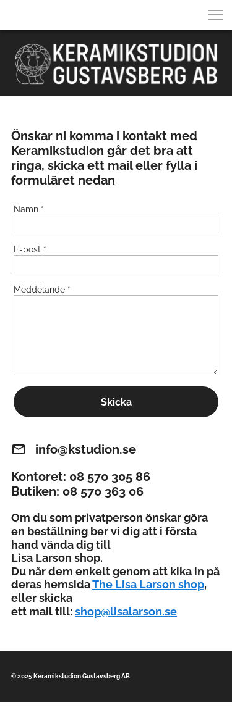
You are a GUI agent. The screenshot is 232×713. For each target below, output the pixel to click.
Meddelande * (42, 289)
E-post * (30, 249)
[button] (215, 15)
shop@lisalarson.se (126, 611)
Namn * (29, 209)
